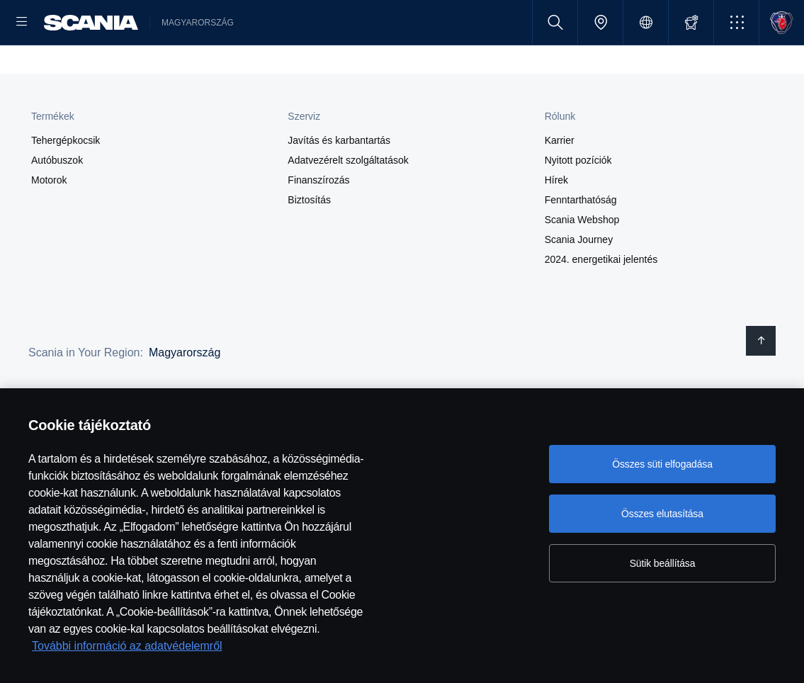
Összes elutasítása (662, 513)
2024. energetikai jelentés (601, 304)
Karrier (559, 185)
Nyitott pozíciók (578, 205)
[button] (736, 22)
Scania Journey (579, 284)
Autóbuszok (57, 205)
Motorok (49, 225)
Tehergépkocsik (65, 185)
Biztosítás (309, 245)
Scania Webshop (582, 265)
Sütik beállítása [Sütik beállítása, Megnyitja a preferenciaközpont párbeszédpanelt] (663, 563)
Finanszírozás (318, 225)
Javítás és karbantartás (339, 185)
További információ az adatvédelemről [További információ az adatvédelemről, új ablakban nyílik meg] (127, 646)
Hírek (556, 225)
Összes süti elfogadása (662, 464)
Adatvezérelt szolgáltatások (348, 205)
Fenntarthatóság (581, 245)
